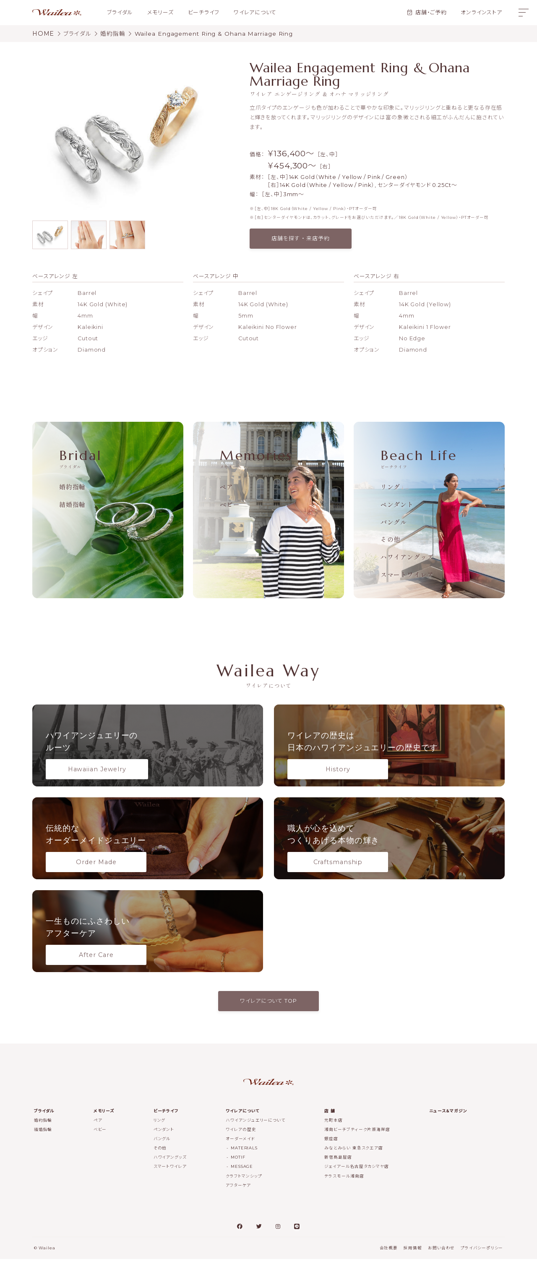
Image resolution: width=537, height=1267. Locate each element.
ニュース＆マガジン (448, 1119)
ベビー (230, 504)
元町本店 (333, 1128)
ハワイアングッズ (407, 556)
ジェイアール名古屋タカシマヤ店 (356, 1174)
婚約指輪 (72, 486)
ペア (226, 486)
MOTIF (238, 1165)
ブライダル (120, 12)
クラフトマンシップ (244, 1183)
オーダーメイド (240, 1146)
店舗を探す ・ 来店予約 (300, 238)
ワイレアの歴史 (241, 1137)
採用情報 (413, 1255)
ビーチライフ (203, 12)
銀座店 (331, 1146)
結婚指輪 (72, 504)
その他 (391, 539)
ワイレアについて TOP (268, 1009)
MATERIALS (244, 1156)
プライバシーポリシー (482, 1255)
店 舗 (329, 1119)
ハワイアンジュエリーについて (255, 1128)
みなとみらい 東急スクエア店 (353, 1156)
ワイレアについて (255, 12)
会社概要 (389, 1255)
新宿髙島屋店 (338, 1165)
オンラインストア (481, 12)
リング (391, 486)
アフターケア (238, 1193)
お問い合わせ (441, 1255)
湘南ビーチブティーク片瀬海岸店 (357, 1137)
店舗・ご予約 (430, 12)
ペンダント (397, 504)
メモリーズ (160, 12)
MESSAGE (242, 1174)
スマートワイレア (407, 574)
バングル (394, 522)
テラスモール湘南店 (344, 1183)
